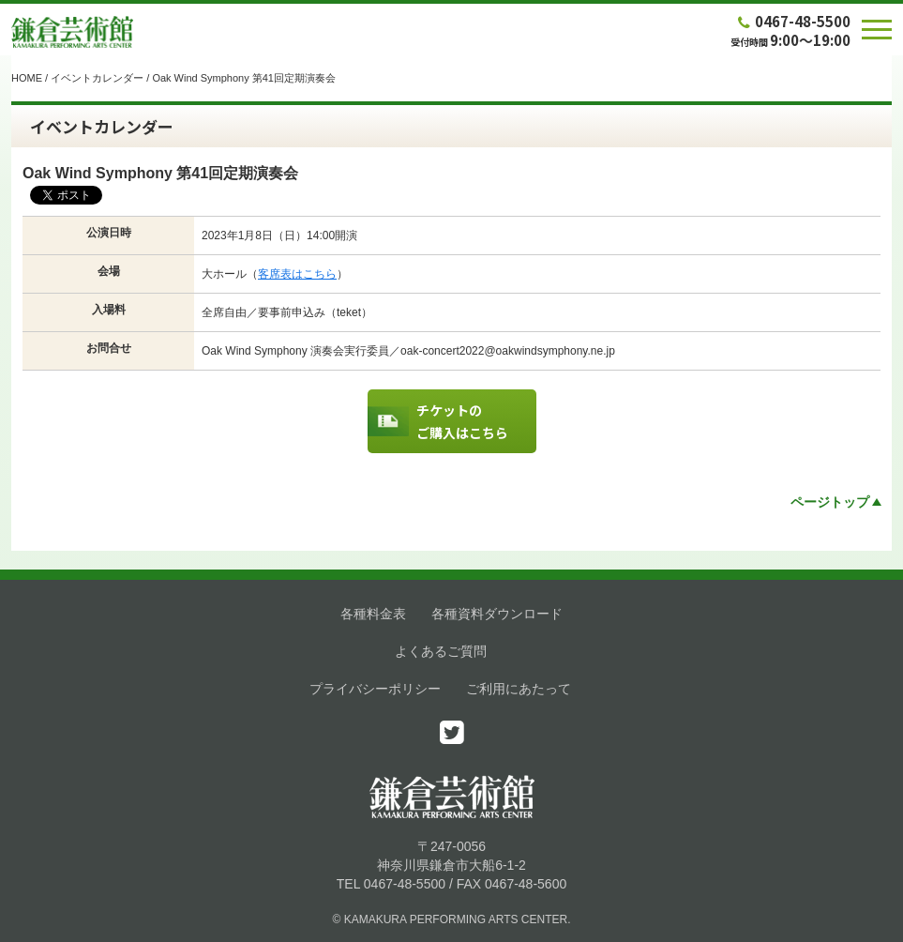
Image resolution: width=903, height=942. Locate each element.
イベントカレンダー (97, 78)
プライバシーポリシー (375, 688)
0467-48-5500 (792, 21)
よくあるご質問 (441, 651)
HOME (26, 78)
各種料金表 (373, 613)
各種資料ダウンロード (497, 613)
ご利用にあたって (518, 688)
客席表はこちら (297, 274)
